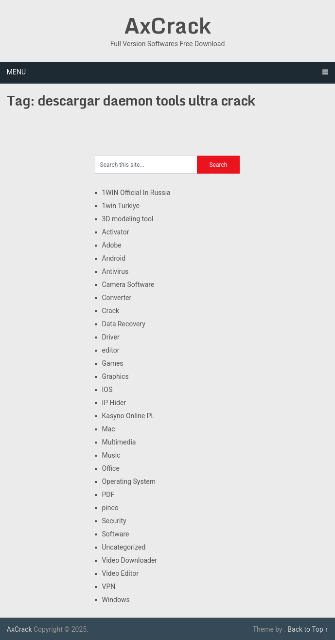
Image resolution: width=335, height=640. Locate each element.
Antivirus (115, 271)
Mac (108, 429)
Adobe (112, 245)
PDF (108, 494)
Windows (116, 600)
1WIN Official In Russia (136, 192)
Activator (115, 232)
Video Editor (120, 573)
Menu (16, 72)
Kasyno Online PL (128, 416)
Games (112, 363)
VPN (109, 586)
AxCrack (167, 25)
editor (111, 350)
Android (114, 258)
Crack (111, 311)
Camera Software (128, 284)
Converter (117, 298)
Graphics (115, 376)
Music (111, 455)
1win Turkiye (121, 206)
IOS (107, 389)
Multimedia (119, 442)
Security (114, 521)
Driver (111, 337)
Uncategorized (124, 547)
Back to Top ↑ (307, 629)
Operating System (129, 481)
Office (111, 468)
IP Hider (114, 403)
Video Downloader (130, 560)
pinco (110, 508)
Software (115, 534)
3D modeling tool (128, 219)
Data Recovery (123, 324)
